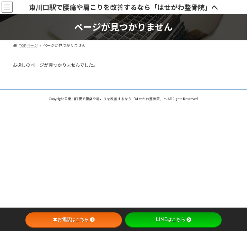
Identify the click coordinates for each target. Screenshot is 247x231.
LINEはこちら (173, 219)
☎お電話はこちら (74, 219)
